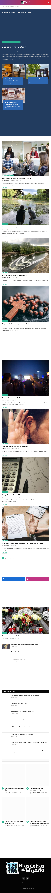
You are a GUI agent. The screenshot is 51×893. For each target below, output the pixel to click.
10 (9, 107)
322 (22, 825)
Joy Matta (8, 792)
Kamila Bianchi (6, 180)
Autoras (16, 882)
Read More (4, 187)
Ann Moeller (5, 638)
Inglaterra (5, 272)
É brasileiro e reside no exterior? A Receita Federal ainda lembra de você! (29, 742)
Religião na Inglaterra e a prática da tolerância (17, 324)
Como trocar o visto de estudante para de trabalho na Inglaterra (22, 543)
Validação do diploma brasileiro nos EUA (21, 726)
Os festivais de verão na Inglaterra (13, 398)
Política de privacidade (23, 885)
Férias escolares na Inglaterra (11, 227)
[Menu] (2, 2)
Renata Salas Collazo (35, 792)
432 (20, 792)
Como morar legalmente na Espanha (20, 703)
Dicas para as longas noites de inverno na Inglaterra (11, 103)
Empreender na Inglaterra (14, 47)
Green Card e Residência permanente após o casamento (25, 695)
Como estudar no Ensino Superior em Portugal (22, 711)
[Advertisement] (25, 123)
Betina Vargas (6, 51)
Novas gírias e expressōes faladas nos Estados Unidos (24, 644)
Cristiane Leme (9, 825)
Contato (33, 882)
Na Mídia (22, 882)
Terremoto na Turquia (16, 651)
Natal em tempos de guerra (18, 659)
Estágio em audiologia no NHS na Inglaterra (16, 446)
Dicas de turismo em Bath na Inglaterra (14, 275)
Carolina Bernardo (7, 326)
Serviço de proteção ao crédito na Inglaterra (16, 495)
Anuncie (28, 882)
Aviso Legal (41, 882)
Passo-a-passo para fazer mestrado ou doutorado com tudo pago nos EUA (29, 750)
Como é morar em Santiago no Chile (20, 719)
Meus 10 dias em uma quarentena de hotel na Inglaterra (12, 80)
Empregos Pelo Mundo (7, 175)
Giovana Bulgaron (6, 277)
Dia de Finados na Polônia (10, 636)
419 (31, 793)
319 (31, 826)
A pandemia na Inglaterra (37, 79)
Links (32, 885)
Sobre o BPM (9, 882)
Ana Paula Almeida (10, 106)
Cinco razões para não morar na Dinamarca (22, 734)
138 (13, 558)
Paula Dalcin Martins (35, 825)
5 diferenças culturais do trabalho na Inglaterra (17, 178)
